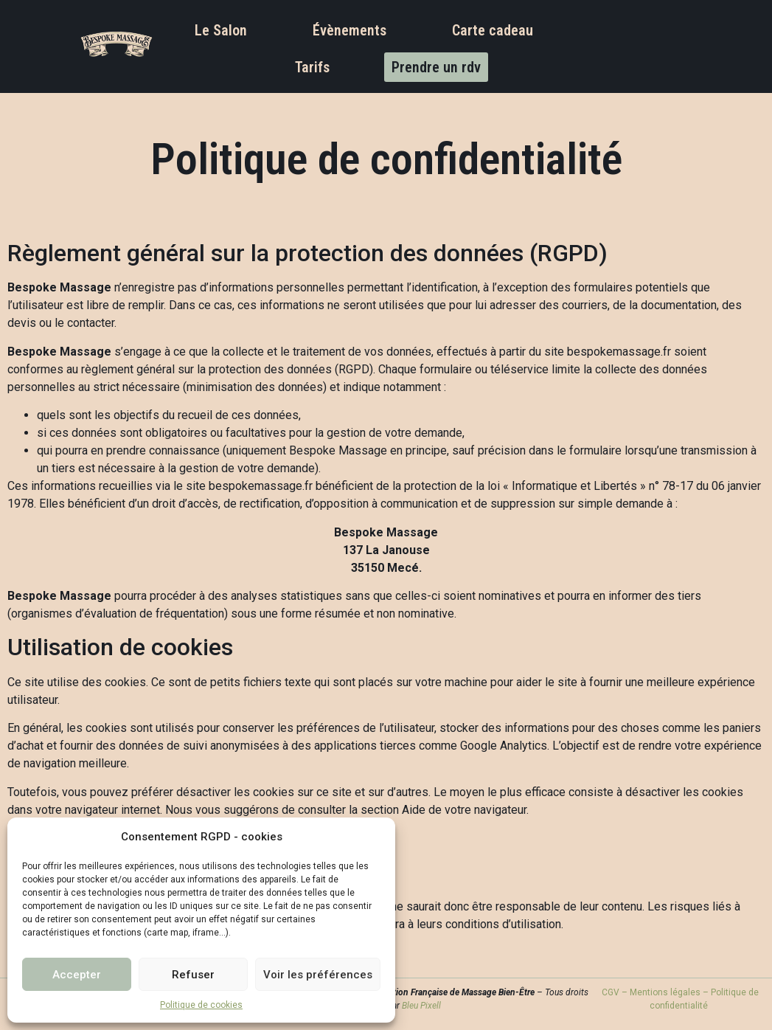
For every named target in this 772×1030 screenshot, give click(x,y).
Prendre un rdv (436, 67)
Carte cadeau (492, 30)
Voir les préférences (317, 974)
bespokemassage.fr (619, 352)
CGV (610, 992)
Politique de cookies (201, 1005)
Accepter (76, 974)
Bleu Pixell (420, 1005)
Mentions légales (665, 992)
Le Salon (221, 30)
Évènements (349, 30)
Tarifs (312, 67)
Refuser (193, 974)
